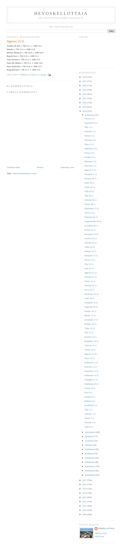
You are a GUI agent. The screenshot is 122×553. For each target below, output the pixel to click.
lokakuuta (89, 436)
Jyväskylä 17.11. (91, 319)
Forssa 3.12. (89, 153)
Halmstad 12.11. (91, 362)
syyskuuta (89, 440)
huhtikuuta (90, 462)
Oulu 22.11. (89, 268)
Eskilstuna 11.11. (91, 375)
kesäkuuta (89, 453)
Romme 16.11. (90, 324)
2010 (84, 510)
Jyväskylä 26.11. (91, 225)
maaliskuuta (90, 466)
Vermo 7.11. (89, 418)
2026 (84, 77)
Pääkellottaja (106, 528)
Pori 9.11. (88, 392)
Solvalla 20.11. (90, 285)
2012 (84, 501)
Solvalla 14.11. (90, 345)
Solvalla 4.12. (90, 140)
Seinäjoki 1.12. (90, 174)
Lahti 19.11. (89, 298)
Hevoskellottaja (61, 13)
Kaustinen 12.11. (91, 371)
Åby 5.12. (88, 127)
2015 (84, 488)
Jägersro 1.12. (90, 170)
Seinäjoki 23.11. (91, 255)
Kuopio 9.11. (90, 396)
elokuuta (89, 445)
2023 (84, 90)
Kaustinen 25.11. (91, 234)
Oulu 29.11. (89, 191)
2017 (84, 480)
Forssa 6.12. (89, 118)
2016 (84, 484)
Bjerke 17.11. (90, 315)
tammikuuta (90, 475)
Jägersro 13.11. (90, 354)
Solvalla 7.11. (90, 414)
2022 (84, 94)
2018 (84, 111)
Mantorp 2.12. (90, 161)
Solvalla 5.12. (90, 131)
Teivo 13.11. (89, 358)
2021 (84, 98)
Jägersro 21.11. (90, 272)
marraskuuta (90, 432)
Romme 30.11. (90, 178)
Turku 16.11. (89, 328)
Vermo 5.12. (89, 135)
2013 (84, 497)
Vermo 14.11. (90, 349)
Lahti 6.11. (89, 426)
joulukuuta (90, 115)
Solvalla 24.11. (90, 242)
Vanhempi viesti (67, 167)
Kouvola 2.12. (90, 165)
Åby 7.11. (88, 409)
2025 (84, 81)
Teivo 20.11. (89, 290)
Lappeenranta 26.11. (93, 221)
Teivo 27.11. (89, 212)
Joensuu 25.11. (90, 238)
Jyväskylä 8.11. (91, 405)
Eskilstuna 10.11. (91, 384)
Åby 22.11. (89, 264)
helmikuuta (90, 470)
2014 (84, 493)
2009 (84, 514)
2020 (84, 102)
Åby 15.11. (89, 332)
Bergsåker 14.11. (91, 341)
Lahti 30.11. (89, 183)
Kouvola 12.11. (91, 367)
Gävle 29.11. (89, 187)
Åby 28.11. (89, 195)
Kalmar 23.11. (90, 251)
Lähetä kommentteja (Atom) (24, 173)
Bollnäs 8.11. (90, 401)
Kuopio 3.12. (90, 157)
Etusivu (40, 167)
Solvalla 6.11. (90, 422)
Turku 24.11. (89, 247)
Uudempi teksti (13, 167)
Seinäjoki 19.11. (91, 302)
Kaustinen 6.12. (91, 123)
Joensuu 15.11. (90, 337)
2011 (84, 506)
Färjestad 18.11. (91, 307)
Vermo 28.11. (90, 204)
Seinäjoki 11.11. (91, 379)
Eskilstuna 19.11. (91, 294)
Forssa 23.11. (90, 260)
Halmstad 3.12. (90, 148)
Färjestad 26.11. (91, 217)
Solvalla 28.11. (90, 200)
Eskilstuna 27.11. (91, 208)
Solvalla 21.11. (90, 277)
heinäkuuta (90, 449)
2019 (84, 107)
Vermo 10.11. (90, 388)
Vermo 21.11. (90, 281)
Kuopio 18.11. (90, 311)
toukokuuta (90, 458)
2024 (84, 85)
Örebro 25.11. (90, 230)
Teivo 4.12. (89, 144)
